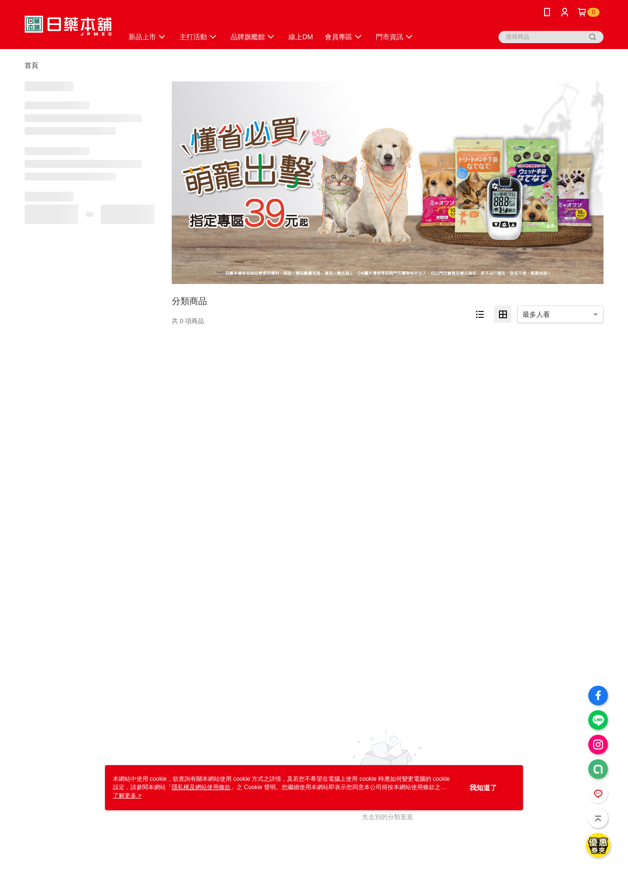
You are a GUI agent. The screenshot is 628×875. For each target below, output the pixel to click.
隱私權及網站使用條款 (201, 787)
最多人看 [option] (536, 314)
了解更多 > (127, 795)
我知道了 (483, 788)
